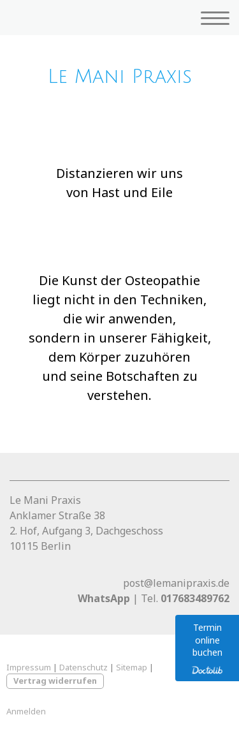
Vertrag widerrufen (55, 680)
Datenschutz (83, 667)
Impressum (28, 667)
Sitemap (131, 667)
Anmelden (26, 711)
